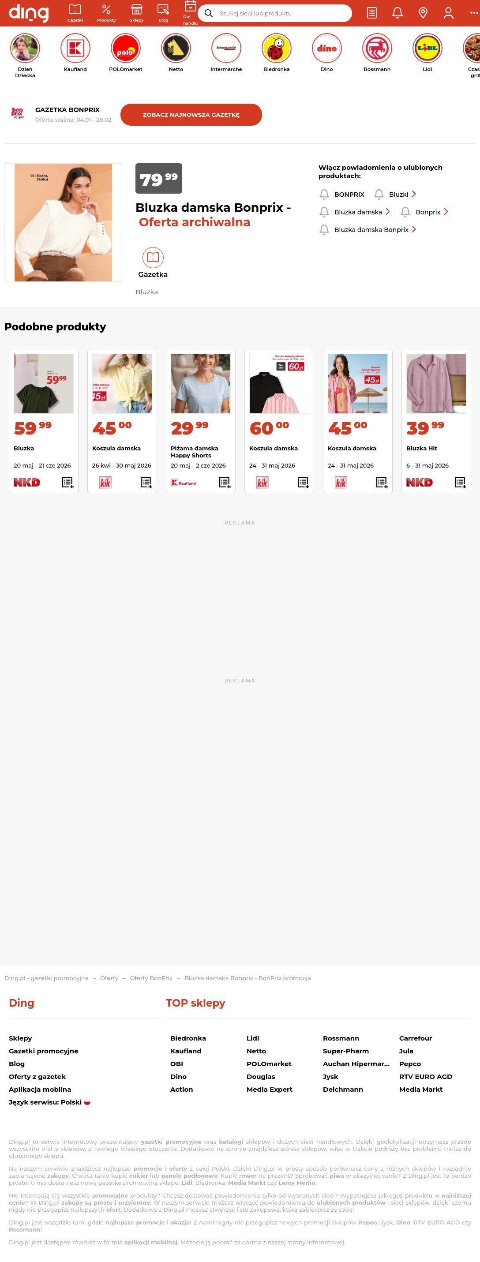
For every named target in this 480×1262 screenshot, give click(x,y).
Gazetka (153, 274)
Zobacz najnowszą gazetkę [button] (191, 114)
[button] (372, 13)
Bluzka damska (362, 212)
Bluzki (403, 194)
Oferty (109, 977)
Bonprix (432, 212)
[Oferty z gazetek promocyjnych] (106, 13)
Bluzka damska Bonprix (375, 230)
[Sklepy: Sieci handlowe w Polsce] (137, 13)
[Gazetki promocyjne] (75, 13)
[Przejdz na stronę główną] (29, 13)
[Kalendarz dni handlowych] (190, 13)
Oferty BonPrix (151, 977)
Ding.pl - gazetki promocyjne (46, 977)
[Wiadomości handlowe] (163, 13)
